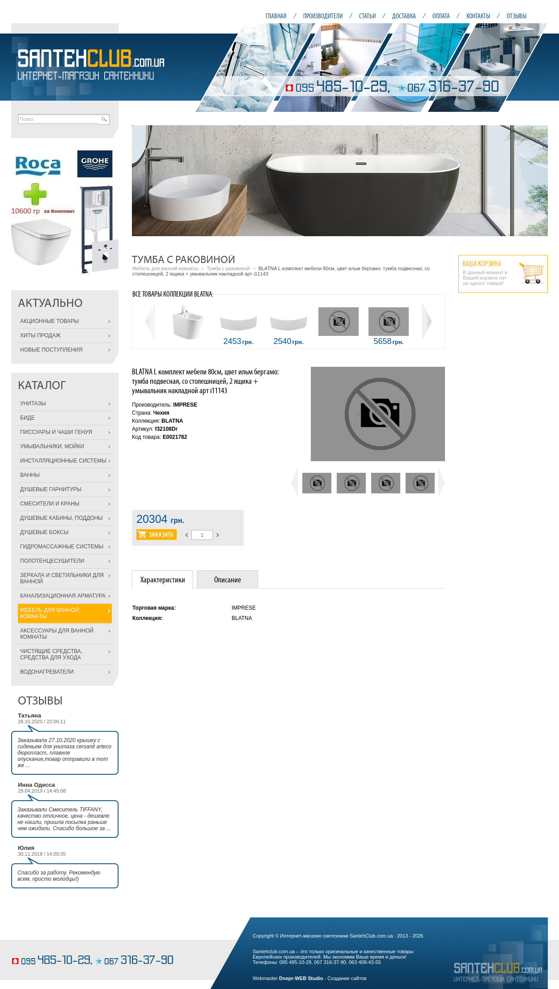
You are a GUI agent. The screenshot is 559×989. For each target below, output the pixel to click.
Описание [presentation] (227, 579)
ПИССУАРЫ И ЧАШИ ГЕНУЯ (56, 432)
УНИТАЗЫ (33, 403)
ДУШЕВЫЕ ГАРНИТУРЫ (50, 489)
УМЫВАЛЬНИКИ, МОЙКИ (52, 446)
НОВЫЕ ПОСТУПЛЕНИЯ (51, 350)
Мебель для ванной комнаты (165, 268)
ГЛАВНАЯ (276, 16)
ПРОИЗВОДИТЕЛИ (323, 16)
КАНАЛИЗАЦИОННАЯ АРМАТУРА (63, 596)
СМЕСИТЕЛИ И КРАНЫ (49, 504)
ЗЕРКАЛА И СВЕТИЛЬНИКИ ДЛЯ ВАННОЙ (62, 578)
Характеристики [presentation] (162, 579)
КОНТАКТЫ (478, 16)
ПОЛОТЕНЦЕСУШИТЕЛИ (52, 561)
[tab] (162, 579)
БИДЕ (27, 418)
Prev (143, 181)
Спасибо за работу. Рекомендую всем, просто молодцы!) (58, 876)
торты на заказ (28, 947)
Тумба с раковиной (228, 268)
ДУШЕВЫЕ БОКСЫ (44, 532)
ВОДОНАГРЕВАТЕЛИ (47, 672)
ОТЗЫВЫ (516, 16)
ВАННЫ (30, 475)
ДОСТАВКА (404, 16)
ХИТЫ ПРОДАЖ (40, 335)
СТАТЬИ (367, 16)
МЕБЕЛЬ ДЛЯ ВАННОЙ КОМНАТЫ (49, 613)
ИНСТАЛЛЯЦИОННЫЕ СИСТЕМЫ (63, 461)
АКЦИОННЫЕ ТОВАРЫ (49, 321)
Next (536, 181)
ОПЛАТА (441, 16)
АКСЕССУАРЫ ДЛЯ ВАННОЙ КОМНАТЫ (56, 634)
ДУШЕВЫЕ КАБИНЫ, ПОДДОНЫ (61, 518)
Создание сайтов (346, 978)
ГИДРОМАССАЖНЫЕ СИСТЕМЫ (61, 546)
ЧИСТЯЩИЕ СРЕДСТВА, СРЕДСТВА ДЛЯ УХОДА (51, 654)
